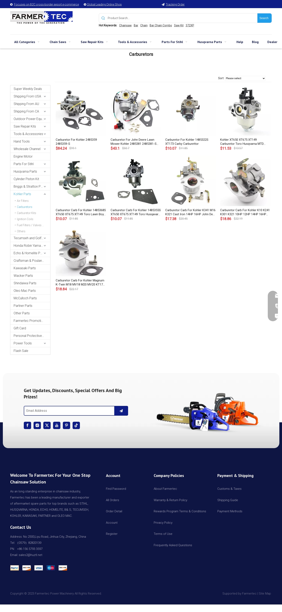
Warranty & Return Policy (170, 500)
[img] (206, 410)
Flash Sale (21, 351)
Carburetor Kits (26, 213)
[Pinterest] (66, 425)
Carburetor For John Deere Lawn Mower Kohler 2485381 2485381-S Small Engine (134, 142)
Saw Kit (179, 25)
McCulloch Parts (25, 298)
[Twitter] (47, 425)
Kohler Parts (22, 194)
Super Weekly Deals (28, 89)
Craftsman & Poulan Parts (32, 261)
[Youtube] (56, 425)
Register (112, 534)
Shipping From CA (26, 111)
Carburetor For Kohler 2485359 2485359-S (76, 142)
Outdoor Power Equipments (32, 119)
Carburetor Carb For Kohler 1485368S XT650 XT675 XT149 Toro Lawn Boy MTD (81, 212)
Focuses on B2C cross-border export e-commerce (46, 4)
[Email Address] (68, 410)
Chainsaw (125, 25)
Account (112, 522)
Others (21, 231)
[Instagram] (37, 425)
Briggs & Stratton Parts (30, 186)
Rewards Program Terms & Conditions (180, 511)
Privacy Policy (163, 522)
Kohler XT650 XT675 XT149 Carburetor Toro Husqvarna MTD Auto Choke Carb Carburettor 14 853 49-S (244, 142)
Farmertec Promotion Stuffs (32, 321)
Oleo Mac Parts (25, 291)
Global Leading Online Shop (104, 4)
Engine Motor (23, 156)
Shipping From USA (27, 96)
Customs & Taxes (229, 489)
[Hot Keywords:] (264, 18)
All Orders (112, 500)
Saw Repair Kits (25, 126)
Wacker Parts (23, 276)
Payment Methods (229, 511)
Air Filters (23, 200)
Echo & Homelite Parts (30, 253)
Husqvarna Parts (25, 171)
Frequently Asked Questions (173, 545)
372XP (190, 25)
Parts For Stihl (24, 164)
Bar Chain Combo (161, 25)
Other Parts (22, 313)
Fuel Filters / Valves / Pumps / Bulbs (33, 225)
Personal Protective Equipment (32, 336)
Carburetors (24, 207)
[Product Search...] (182, 18)
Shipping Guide (227, 500)
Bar (136, 25)
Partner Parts (23, 306)
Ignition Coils (25, 219)
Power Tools (23, 343)
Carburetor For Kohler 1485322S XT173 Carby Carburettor (186, 142)
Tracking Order (175, 4)
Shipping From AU (26, 104)
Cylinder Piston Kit (26, 179)
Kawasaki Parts (25, 268)
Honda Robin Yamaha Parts (32, 246)
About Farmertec (165, 489)
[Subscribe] (121, 411)
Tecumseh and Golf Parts (32, 238)
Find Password (116, 489)
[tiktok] (76, 425)
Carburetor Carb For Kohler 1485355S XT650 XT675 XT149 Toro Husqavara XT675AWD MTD (136, 212)
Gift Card (20, 328)
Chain (144, 25)
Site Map (265, 593)
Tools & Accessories (28, 134)
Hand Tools (22, 141)
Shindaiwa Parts (25, 283)
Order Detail (114, 511)
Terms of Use (163, 534)
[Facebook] (27, 425)
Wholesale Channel (27, 149)
